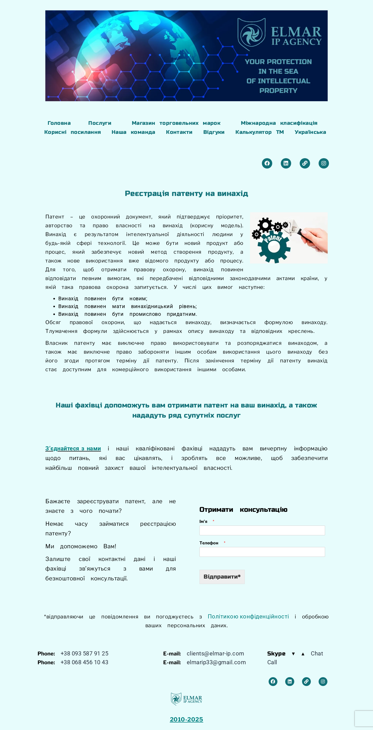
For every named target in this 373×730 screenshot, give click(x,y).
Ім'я (206, 521)
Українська (310, 132)
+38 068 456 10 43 (85, 662)
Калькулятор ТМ (259, 132)
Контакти (179, 132)
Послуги (99, 123)
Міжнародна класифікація (279, 123)
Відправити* (222, 576)
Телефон (212, 543)
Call (272, 662)
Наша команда (133, 132)
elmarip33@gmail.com (216, 662)
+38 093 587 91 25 (85, 653)
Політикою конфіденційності (248, 616)
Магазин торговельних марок (176, 123)
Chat (317, 653)
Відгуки (214, 132)
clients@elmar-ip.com (215, 653)
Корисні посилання (72, 132)
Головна (59, 123)
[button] (101, 123)
